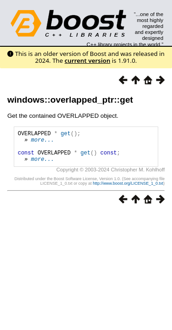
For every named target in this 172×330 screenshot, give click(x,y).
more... (42, 142)
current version (88, 60)
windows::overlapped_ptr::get (70, 99)
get (66, 134)
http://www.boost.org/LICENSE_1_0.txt (128, 190)
